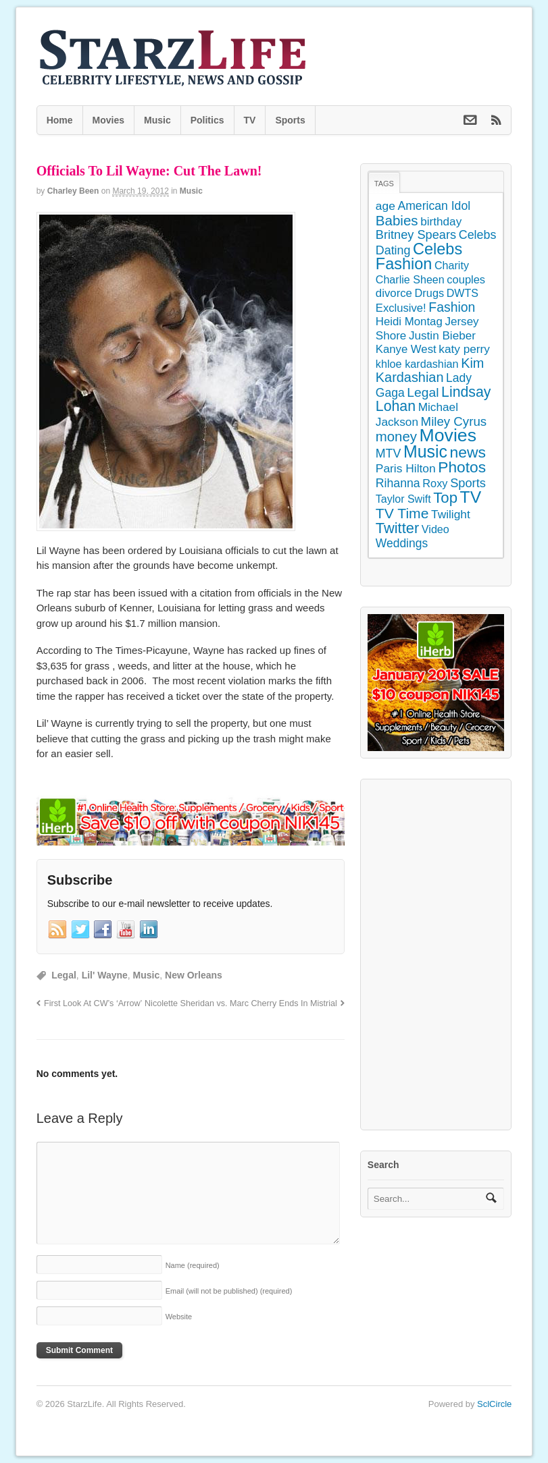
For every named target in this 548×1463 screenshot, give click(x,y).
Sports (290, 120)
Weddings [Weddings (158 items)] (402, 543)
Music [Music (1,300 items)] (425, 451)
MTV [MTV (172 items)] (388, 453)
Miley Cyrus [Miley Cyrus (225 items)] (454, 421)
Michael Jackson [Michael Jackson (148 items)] (417, 414)
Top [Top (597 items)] (445, 497)
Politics (207, 120)
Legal (63, 975)
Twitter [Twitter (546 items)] (397, 528)
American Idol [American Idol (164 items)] (433, 206)
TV (250, 120)
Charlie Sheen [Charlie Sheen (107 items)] (410, 279)
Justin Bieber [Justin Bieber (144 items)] (442, 335)
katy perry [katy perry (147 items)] (464, 349)
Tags (384, 184)
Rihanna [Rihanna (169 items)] (398, 483)
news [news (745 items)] (468, 452)
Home (60, 120)
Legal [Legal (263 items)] (423, 392)
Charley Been (73, 191)
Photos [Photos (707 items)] (462, 467)
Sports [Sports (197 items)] (468, 483)
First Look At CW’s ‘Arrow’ (93, 1003)
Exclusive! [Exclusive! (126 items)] (401, 308)
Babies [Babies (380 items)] (397, 220)
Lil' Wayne (105, 975)
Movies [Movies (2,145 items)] (448, 435)
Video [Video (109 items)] (435, 529)
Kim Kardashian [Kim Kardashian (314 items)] (430, 370)
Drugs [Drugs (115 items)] (430, 293)
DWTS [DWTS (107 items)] (462, 293)
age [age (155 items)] (385, 206)
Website (179, 1317)
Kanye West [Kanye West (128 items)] (406, 349)
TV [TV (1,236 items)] (471, 497)
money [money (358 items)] (396, 436)
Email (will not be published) (229, 1291)
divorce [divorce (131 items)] (394, 293)
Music (157, 120)
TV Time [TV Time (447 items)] (402, 513)
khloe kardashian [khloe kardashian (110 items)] (417, 364)
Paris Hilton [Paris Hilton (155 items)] (406, 468)
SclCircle (494, 1404)
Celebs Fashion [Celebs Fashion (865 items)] (419, 256)
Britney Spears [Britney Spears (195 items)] (416, 235)
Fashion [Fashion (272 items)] (451, 307)
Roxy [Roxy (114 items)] (434, 483)
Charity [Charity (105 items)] (451, 265)
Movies (108, 120)
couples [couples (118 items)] (466, 279)
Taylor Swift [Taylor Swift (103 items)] (403, 499)
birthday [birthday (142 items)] (441, 221)
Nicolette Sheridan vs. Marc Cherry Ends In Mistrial (241, 1003)
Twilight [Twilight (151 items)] (450, 514)
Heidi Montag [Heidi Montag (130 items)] (409, 321)
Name (193, 1265)
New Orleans (193, 975)
